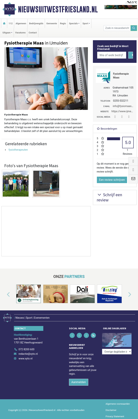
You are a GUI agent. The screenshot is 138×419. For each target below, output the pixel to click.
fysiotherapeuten (18, 149)
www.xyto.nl (25, 358)
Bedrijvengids (36, 23)
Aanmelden (78, 382)
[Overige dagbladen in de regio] (117, 351)
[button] (4, 294)
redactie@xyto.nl (28, 353)
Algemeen (21, 23)
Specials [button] (73, 23)
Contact (33, 32)
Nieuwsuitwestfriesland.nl (58, 9)
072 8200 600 (26, 349)
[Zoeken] (134, 28)
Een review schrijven (112, 179)
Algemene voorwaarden (118, 403)
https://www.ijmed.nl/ (124, 111)
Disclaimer (111, 410)
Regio (63, 23)
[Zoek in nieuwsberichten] (117, 28)
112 (11, 23)
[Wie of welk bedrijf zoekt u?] (111, 55)
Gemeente (51, 23)
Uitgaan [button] (6, 32)
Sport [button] (85, 23)
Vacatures (20, 32)
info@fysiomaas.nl (123, 106)
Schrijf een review (109, 197)
